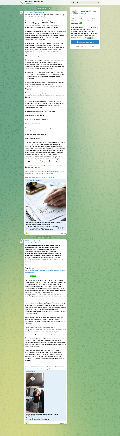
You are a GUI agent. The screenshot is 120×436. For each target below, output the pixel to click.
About (77, 46)
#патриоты (50, 367)
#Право (44, 177)
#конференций (42, 367)
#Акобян (34, 367)
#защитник (28, 369)
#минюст (28, 177)
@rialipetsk (83, 13)
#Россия (57, 367)
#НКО (33, 177)
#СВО (62, 367)
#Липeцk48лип (47, 369)
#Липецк (28, 367)
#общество (51, 177)
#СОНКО (38, 177)
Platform (92, 46)
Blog (82, 46)
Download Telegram (85, 42)
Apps (86, 46)
